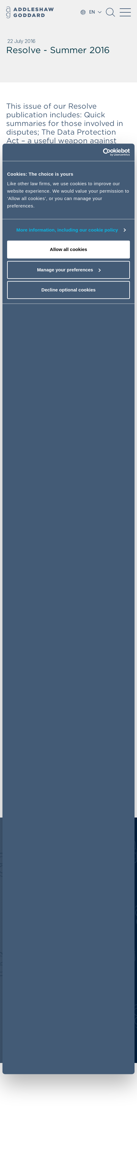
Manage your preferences (69, 269)
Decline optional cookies (68, 290)
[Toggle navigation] (125, 12)
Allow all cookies (68, 249)
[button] (110, 14)
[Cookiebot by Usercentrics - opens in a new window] (103, 153)
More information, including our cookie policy (67, 229)
